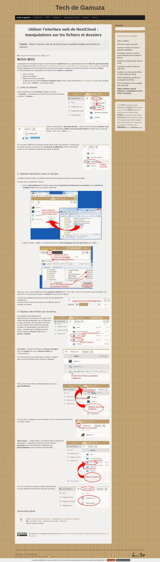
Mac (124, 115)
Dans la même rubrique (127, 36)
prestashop (122, 120)
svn (118, 124)
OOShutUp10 (133, 117)
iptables (131, 112)
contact (135, 107)
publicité (128, 120)
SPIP (47, 17)
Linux (120, 114)
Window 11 (127, 127)
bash (123, 105)
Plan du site (19, 556)
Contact (94, 17)
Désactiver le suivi (123, 560)
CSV (123, 110)
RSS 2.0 (52, 556)
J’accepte (111, 560)
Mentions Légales (41, 556)
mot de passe (129, 115)
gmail (118, 112)
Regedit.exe (139, 120)
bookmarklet (128, 105)
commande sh (121, 107)
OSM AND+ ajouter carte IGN (127, 44)
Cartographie (135, 105)
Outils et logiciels (24, 17)
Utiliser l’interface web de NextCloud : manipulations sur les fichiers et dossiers (129, 91)
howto (124, 112)
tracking (134, 124)
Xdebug (140, 127)
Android (119, 105)
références (132, 120)
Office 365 (127, 117)
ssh (141, 122)
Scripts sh (38, 17)
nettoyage (139, 115)
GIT (139, 110)
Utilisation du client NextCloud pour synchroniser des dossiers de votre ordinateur (70, 66)
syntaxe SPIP (122, 124)
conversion (139, 107)
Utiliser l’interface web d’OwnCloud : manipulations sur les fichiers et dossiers (52, 519)
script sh (123, 122)
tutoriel (31, 59)
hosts (121, 112)
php (138, 117)
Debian (86, 17)
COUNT (119, 110)
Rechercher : (119, 25)
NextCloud (22, 59)
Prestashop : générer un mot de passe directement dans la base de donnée (129, 55)
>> (143, 29)
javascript (135, 112)
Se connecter (29, 556)
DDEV (125, 110)
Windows (57, 17)
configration (129, 107)
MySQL (134, 115)
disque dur (135, 110)
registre (119, 122)
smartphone (137, 122)
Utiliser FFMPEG (123, 41)
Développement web (71, 17)
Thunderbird (129, 124)
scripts (127, 122)
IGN (128, 112)
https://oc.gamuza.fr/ (87, 81)
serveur (132, 122)
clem (48, 56)
